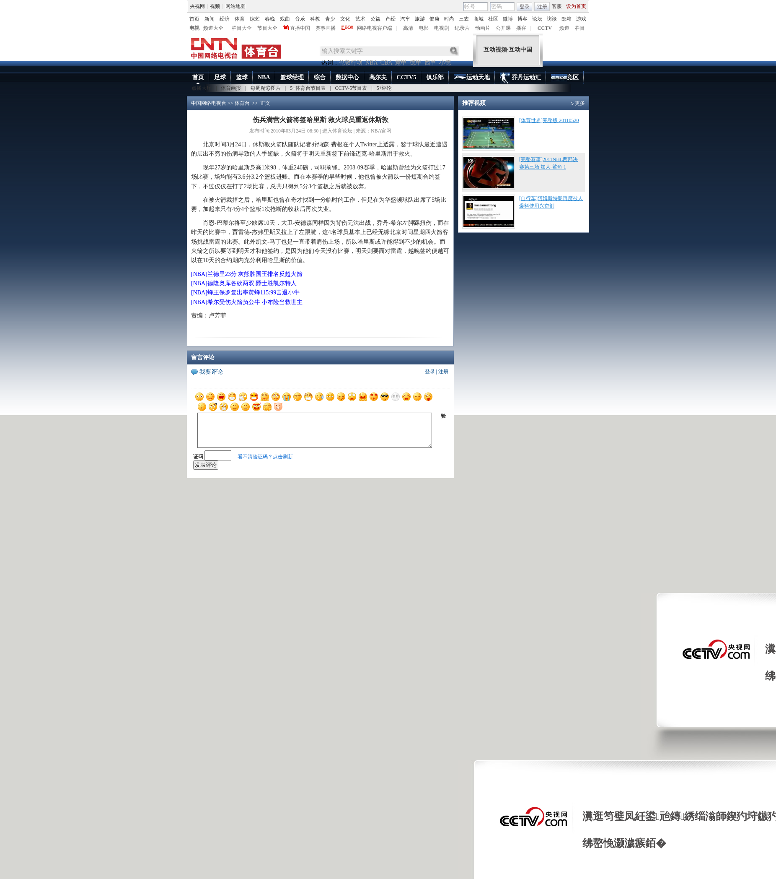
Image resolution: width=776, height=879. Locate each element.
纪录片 (462, 28)
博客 (522, 19)
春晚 (270, 19)
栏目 (580, 28)
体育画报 (231, 88)
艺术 (360, 19)
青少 (330, 19)
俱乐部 (435, 77)
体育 (240, 19)
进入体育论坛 (337, 131)
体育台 (242, 103)
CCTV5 (406, 77)
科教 (315, 19)
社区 (493, 19)
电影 (424, 28)
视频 (215, 6)
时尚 (449, 19)
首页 (194, 19)
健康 (434, 19)
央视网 (197, 6)
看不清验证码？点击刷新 (265, 457)
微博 (508, 19)
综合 (320, 77)
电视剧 (441, 28)
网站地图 (235, 6)
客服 (557, 6)
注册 (542, 7)
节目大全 (267, 28)
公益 (375, 19)
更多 (580, 103)
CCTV (545, 28)
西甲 (430, 63)
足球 (220, 77)
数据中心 (347, 77)
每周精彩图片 (266, 88)
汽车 (405, 19)
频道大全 (213, 28)
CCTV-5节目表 (351, 88)
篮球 (242, 77)
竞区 (565, 78)
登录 (525, 7)
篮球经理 (292, 77)
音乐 (300, 19)
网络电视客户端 (374, 28)
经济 (225, 19)
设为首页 (576, 6)
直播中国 (300, 28)
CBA (386, 63)
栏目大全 (242, 28)
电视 (194, 28)
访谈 (552, 19)
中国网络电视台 (208, 103)
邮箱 (566, 19)
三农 (464, 19)
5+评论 (384, 88)
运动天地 (472, 77)
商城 (478, 19)
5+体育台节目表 (308, 88)
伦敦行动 (350, 63)
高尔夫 (378, 77)
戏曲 (285, 19)
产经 (390, 19)
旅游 (420, 19)
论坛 (537, 19)
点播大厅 (201, 88)
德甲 (416, 63)
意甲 (401, 63)
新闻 (209, 19)
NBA (371, 63)
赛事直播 (326, 28)
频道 (564, 28)
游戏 (581, 19)
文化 (345, 19)
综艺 (255, 19)
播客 (521, 28)
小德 (445, 63)
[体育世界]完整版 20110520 (549, 120)
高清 (408, 28)
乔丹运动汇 (520, 78)
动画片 (482, 28)
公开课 (503, 28)
